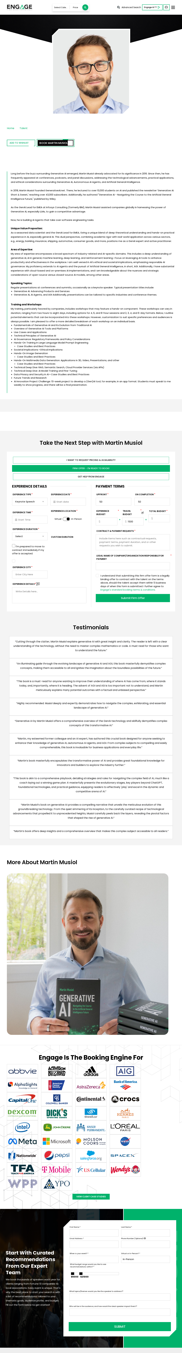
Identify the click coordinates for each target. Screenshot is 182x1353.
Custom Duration (62, 537)
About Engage (102, 1324)
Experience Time (22, 513)
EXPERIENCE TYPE (22, 495)
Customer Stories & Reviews (110, 1310)
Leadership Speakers (140, 1295)
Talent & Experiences (73, 1281)
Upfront (101, 495)
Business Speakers (138, 1281)
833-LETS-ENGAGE (21, 1294)
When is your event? (79, 1150)
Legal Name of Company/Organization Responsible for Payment (133, 558)
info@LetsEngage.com (23, 1289)
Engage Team (102, 1329)
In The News (101, 1315)
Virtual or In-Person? (130, 1150)
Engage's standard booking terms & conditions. (128, 590)
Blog (96, 1320)
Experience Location (63, 512)
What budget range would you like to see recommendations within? (88, 1162)
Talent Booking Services (108, 1281)
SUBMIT (93, 1221)
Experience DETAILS (24, 584)
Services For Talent (105, 1286)
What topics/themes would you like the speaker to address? (96, 1188)
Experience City (22, 568)
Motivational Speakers (141, 1291)
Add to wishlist (24, 143)
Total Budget (157, 512)
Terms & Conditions (34, 1348)
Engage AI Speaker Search (76, 1286)
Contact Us (67, 1291)
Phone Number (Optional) (133, 1135)
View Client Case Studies (91, 1092)
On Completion (144, 495)
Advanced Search (129, 7)
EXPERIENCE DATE (60, 495)
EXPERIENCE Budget (106, 513)
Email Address (77, 1135)
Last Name (126, 1123)
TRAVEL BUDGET (132, 513)
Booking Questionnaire (74, 1305)
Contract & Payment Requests (115, 532)
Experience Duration (25, 530)
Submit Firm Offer (133, 599)
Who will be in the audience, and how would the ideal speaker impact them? (103, 1203)
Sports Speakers (137, 1286)
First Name (75, 1123)
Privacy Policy (13, 1348)
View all (132, 1300)
